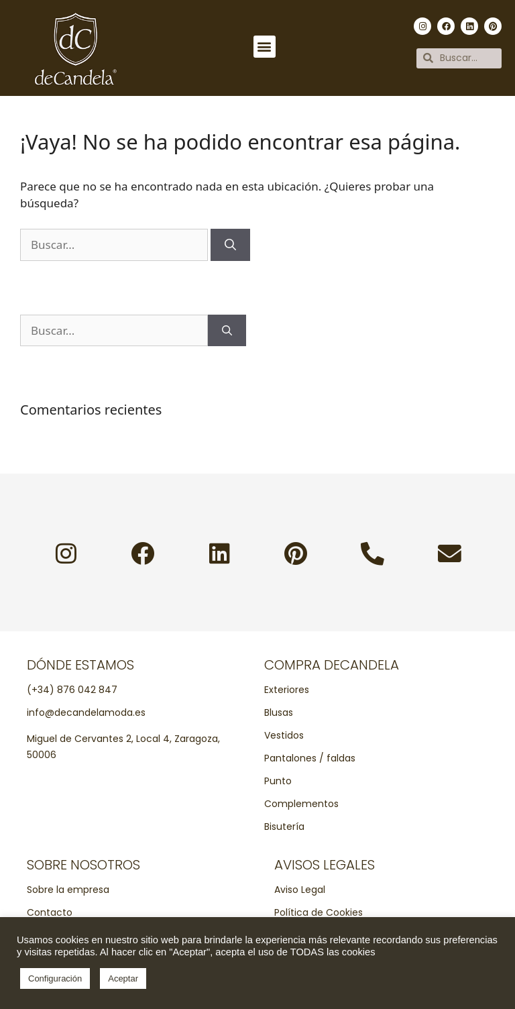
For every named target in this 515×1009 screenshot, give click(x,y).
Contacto (49, 912)
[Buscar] (230, 245)
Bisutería (284, 826)
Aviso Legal (299, 889)
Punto (278, 781)
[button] (264, 47)
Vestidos (284, 735)
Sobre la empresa (68, 889)
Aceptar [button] (123, 978)
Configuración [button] (55, 978)
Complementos (301, 803)
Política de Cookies (318, 912)
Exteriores (286, 689)
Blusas (278, 712)
